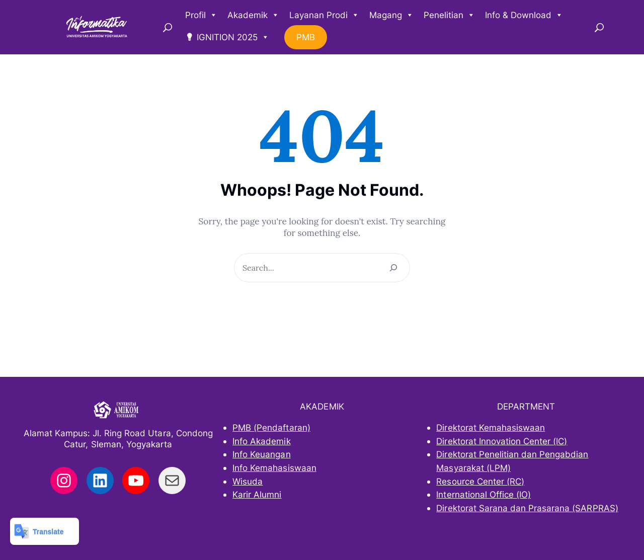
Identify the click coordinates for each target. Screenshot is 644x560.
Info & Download (524, 15)
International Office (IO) (483, 494)
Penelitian (449, 15)
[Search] (393, 268)
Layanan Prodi (324, 15)
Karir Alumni (256, 494)
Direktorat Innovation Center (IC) (501, 441)
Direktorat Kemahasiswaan (490, 427)
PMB (305, 37)
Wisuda (247, 481)
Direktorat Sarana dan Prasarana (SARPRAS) (527, 508)
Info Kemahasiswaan (274, 467)
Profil (201, 15)
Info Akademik (261, 441)
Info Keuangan (261, 454)
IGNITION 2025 (233, 37)
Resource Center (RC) (480, 481)
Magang (391, 15)
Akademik (253, 15)
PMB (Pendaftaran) (271, 427)
